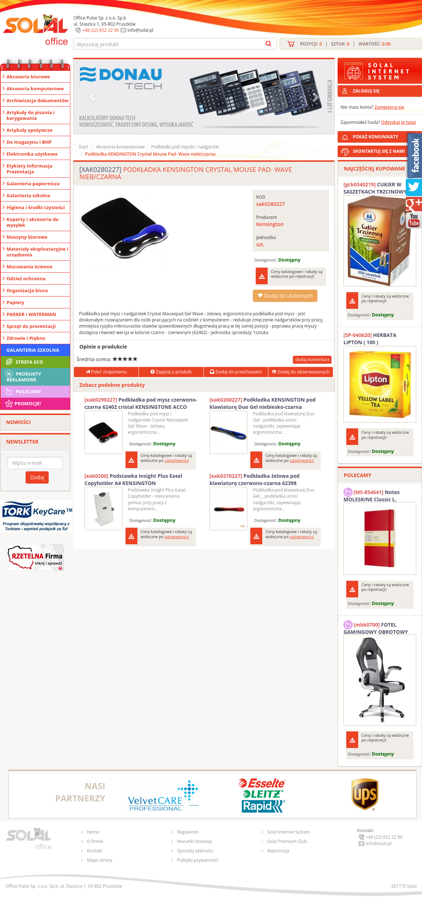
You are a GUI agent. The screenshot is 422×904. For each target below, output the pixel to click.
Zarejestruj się (389, 107)
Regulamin (187, 832)
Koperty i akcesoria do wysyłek (32, 222)
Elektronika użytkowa (31, 154)
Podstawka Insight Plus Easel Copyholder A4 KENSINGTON (133, 479)
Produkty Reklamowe (22, 376)
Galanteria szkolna (28, 195)
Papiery (15, 302)
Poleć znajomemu (106, 372)
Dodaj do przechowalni (235, 372)
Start (83, 147)
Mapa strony (99, 860)
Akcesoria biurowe (28, 76)
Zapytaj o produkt (171, 372)
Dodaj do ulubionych (285, 295)
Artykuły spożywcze (29, 130)
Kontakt (94, 851)
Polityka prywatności (197, 860)
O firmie (95, 841)
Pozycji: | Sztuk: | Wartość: (345, 44)
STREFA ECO (23, 362)
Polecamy (22, 391)
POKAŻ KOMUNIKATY (386, 135)
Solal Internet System (288, 832)
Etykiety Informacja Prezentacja (29, 169)
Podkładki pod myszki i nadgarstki (185, 147)
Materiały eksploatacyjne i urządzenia (37, 252)
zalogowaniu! (177, 460)
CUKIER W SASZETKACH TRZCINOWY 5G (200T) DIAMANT (378, 188)
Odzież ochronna (25, 278)
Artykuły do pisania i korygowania (30, 115)
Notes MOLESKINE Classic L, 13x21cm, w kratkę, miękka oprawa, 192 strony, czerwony (377, 495)
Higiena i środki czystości (35, 207)
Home (93, 832)
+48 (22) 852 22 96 (100, 30)
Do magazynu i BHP (29, 142)
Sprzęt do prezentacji (31, 326)
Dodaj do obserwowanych (301, 372)
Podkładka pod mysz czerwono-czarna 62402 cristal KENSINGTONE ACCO (140, 403)
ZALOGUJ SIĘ (366, 91)
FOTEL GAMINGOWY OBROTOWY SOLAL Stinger (375, 627)
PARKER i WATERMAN (31, 314)
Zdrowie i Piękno (25, 338)
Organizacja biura (27, 290)
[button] (93, 96)
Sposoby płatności (195, 851)
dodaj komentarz (312, 359)
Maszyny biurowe (26, 237)
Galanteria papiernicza (33, 183)
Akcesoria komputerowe (35, 88)
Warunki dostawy (194, 841)
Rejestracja (278, 851)
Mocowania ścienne (29, 266)
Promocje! (22, 403)
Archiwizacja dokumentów (37, 100)
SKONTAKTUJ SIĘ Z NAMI (379, 151)
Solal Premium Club (287, 841)
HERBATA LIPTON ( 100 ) (369, 339)
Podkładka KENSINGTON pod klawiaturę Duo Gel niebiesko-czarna (263, 403)
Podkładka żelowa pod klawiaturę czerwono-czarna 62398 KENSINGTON (255, 479)
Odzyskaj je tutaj (398, 122)
